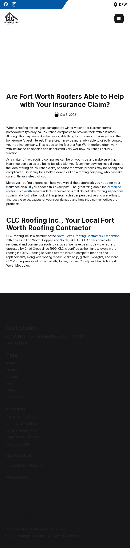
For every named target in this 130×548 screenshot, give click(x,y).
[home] (11, 18)
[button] (119, 18)
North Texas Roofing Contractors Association (88, 236)
